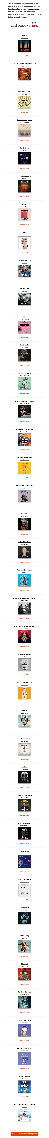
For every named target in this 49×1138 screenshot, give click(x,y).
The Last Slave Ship (24, 176)
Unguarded (24, 514)
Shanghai (24, 964)
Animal (24, 204)
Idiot (24, 232)
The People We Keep (24, 92)
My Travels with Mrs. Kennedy (24, 1104)
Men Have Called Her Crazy (24, 401)
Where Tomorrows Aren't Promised (24, 598)
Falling (24, 35)
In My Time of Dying (24, 879)
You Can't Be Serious (24, 570)
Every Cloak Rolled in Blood (24, 429)
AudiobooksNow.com (31, 9)
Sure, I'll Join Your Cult (24, 682)
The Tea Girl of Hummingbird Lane (24, 63)
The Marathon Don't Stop (24, 485)
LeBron (24, 767)
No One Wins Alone (24, 542)
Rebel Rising (24, 936)
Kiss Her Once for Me (24, 1048)
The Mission (24, 851)
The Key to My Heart (24, 1020)
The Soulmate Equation (24, 457)
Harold (24, 710)
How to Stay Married (24, 823)
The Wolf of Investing (24, 795)
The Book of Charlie (24, 739)
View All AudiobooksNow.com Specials (24, 1134)
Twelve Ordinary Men (24, 120)
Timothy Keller (24, 345)
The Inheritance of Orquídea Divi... (24, 626)
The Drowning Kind (24, 992)
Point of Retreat (24, 1076)
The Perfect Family (24, 654)
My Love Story (24, 288)
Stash (24, 317)
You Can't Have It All (24, 373)
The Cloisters (24, 148)
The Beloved (24, 907)
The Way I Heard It (24, 260)
